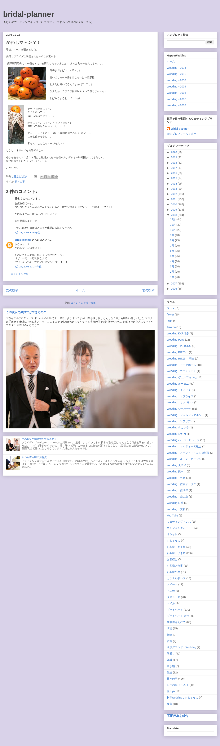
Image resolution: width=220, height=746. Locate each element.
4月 (172, 261)
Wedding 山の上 (177, 496)
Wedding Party (175, 339)
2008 (174, 215)
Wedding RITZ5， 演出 (180, 358)
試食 (169, 641)
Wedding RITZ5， (177, 352)
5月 (172, 255)
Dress (170, 308)
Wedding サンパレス (180, 402)
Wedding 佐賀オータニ (181, 484)
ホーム (80, 290)
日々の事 (20, 181)
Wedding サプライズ (180, 396)
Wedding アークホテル (181, 364)
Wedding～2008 (176, 92)
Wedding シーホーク (179, 408)
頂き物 (171, 666)
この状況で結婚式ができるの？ (26, 312)
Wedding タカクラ (178, 427)
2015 (174, 178)
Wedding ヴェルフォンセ (182, 377)
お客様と (172, 559)
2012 (174, 193)
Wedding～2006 (176, 105)
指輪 (169, 634)
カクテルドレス (176, 578)
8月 (172, 240)
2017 (174, 167)
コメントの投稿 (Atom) (83, 302)
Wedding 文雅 (176, 509)
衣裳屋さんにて (176, 622)
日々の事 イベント (178, 684)
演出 (169, 628)
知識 (169, 659)
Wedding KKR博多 (178, 333)
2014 (174, 183)
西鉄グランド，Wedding (181, 647)
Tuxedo (171, 327)
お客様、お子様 (176, 546)
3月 (172, 266)
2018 (174, 162)
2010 (174, 204)
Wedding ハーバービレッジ (183, 440)
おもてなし (173, 540)
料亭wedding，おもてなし (182, 697)
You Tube (172, 515)
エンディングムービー (180, 527)
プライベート (175, 609)
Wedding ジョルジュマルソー (185, 415)
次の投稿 (12, 290)
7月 (172, 245)
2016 (174, 173)
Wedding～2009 (176, 86)
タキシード (173, 597)
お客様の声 (173, 572)
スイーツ (172, 584)
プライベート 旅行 (178, 615)
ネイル (171, 603)
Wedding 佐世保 (177, 490)
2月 (172, 271)
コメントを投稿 (19, 273)
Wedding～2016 (176, 67)
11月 (173, 224)
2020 (174, 152)
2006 (174, 288)
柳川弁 (171, 691)
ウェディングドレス (179, 521)
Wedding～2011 (176, 73)
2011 (174, 199)
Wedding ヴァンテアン (181, 371)
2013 (174, 188)
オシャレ (172, 534)
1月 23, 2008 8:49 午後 (27, 232)
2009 (174, 209)
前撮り (171, 653)
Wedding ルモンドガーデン (184, 458)
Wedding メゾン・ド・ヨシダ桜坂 (188, 452)
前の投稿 (148, 290)
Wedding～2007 (176, 99)
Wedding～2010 (176, 80)
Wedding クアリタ (179, 389)
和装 (169, 703)
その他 (171, 590)
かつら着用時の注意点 (34, 457)
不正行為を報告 (177, 715)
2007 (174, 283)
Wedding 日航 (175, 502)
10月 (173, 229)
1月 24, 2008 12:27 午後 (28, 266)
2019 (174, 157)
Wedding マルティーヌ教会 (184, 446)
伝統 (169, 672)
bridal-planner (28, 14)
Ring (169, 320)
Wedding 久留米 (176, 465)
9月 (172, 235)
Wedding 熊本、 (176, 471)
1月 (172, 277)
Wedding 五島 (176, 477)
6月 (172, 250)
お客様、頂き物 (176, 553)
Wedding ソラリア (179, 421)
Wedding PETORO (179, 345)
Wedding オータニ (178, 383)
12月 (173, 219)
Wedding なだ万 (176, 433)
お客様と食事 (175, 565)
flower (170, 314)
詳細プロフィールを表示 (181, 133)
